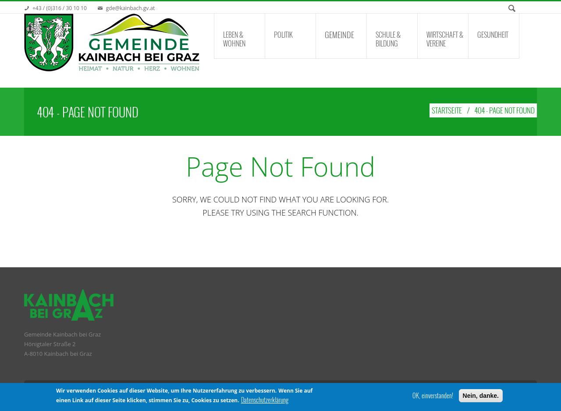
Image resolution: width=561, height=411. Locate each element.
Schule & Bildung (388, 39)
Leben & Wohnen (234, 39)
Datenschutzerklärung (264, 401)
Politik (283, 34)
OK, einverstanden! (432, 396)
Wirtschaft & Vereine (444, 39)
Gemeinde (339, 34)
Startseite (447, 110)
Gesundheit (492, 34)
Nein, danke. (481, 396)
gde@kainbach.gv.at (130, 8)
